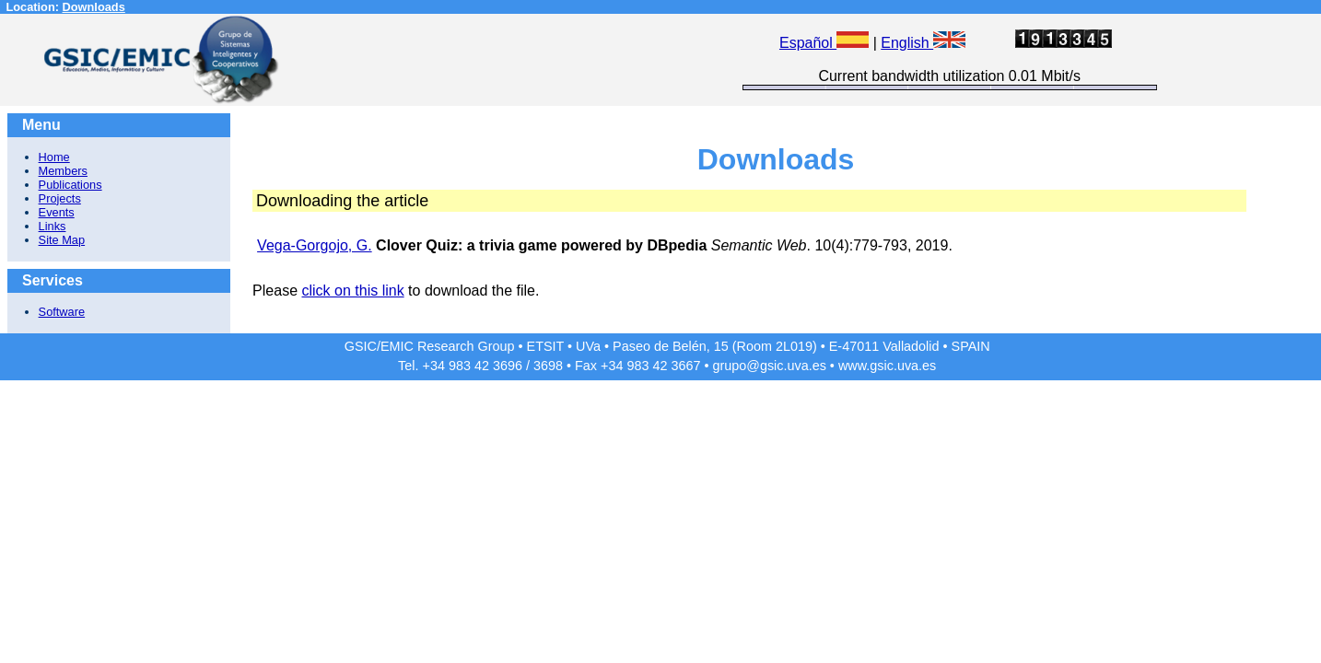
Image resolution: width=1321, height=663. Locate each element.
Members (63, 171)
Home (54, 157)
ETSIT (546, 346)
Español (824, 43)
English (923, 43)
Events (57, 212)
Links (52, 226)
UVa (588, 346)
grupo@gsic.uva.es (768, 365)
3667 (685, 365)
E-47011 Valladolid (884, 346)
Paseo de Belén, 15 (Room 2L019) (715, 346)
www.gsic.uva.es (887, 365)
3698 (548, 365)
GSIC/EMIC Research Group (430, 346)
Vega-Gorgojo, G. (314, 245)
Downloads (94, 7)
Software (62, 312)
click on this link (352, 290)
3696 (507, 365)
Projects (60, 198)
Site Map (62, 240)
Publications (70, 185)
